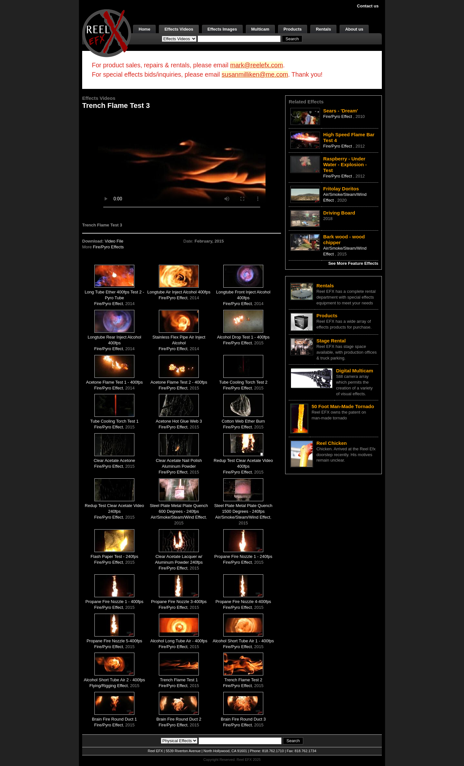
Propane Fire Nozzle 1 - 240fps (243, 556)
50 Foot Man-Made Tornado (343, 406)
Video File (114, 241)
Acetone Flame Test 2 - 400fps (178, 382)
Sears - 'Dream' (340, 110)
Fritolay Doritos (341, 188)
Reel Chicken (331, 443)
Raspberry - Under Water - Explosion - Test (345, 164)
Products (293, 29)
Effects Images (222, 29)
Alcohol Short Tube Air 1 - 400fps (243, 640)
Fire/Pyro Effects (108, 246)
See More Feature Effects (353, 263)
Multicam (260, 29)
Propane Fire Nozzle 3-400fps (179, 601)
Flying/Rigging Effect (108, 685)
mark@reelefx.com (256, 65)
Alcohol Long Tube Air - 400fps (178, 640)
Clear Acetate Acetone (114, 460)
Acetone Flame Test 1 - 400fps (114, 382)
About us (354, 29)
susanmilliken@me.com (255, 74)
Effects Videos (178, 29)
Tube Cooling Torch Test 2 (243, 382)
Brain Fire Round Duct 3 (243, 719)
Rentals (323, 29)
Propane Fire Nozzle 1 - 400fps (114, 601)
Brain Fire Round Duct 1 (114, 719)
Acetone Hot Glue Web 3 (179, 421)
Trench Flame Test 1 (179, 679)
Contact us (368, 6)
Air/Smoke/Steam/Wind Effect (178, 517)
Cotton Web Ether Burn (243, 421)
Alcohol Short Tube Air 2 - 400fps (114, 679)
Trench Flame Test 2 (243, 679)
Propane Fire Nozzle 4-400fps (243, 601)
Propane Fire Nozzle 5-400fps (114, 640)
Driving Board (339, 212)
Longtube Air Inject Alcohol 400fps (178, 292)
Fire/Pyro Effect (108, 303)
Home (144, 29)
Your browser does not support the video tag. (182, 163)
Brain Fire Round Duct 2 (178, 719)
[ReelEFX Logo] (106, 32)
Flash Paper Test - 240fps (114, 556)
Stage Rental (331, 340)
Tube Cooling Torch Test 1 (114, 421)
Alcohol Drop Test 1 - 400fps (243, 337)
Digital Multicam (354, 370)
